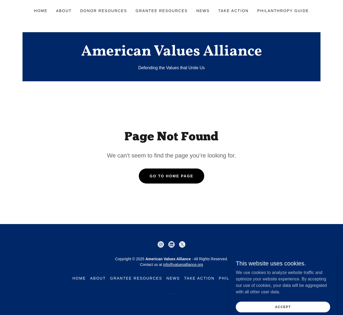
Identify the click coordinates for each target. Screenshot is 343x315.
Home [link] (40, 11)
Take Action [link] (233, 11)
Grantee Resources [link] (162, 11)
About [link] (64, 11)
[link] (171, 54)
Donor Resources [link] (103, 11)
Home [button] (79, 278)
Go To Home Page (171, 176)
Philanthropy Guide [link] (283, 11)
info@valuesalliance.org (183, 264)
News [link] (203, 11)
